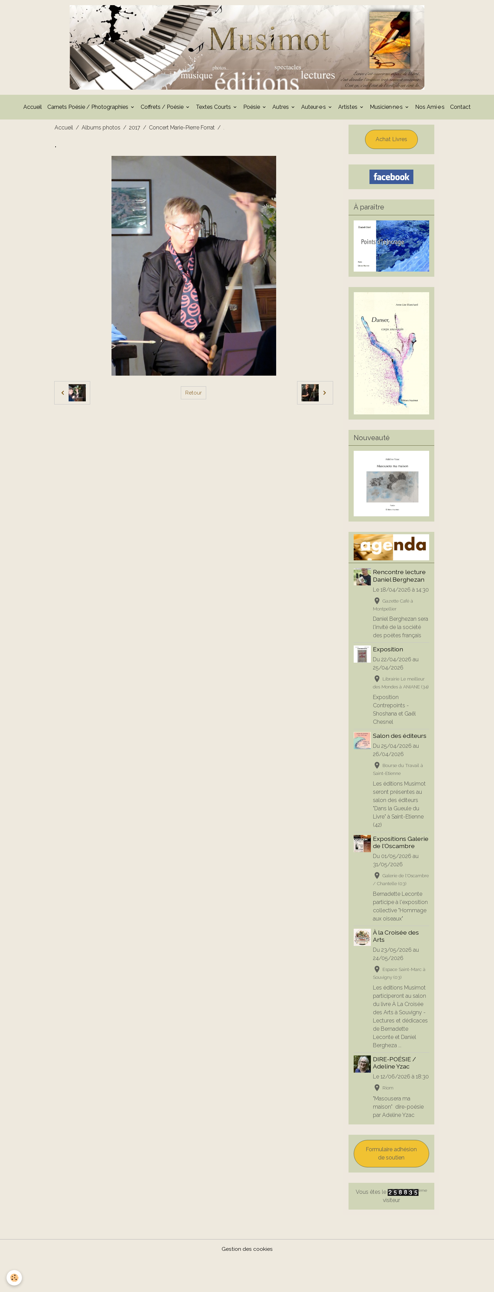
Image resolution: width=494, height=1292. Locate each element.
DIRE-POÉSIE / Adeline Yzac (395, 1088)
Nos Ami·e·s (430, 109)
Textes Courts (214, 109)
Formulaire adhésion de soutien (391, 1186)
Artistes (348, 109)
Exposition (389, 659)
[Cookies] (14, 1277)
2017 (134, 129)
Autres (281, 109)
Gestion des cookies (247, 1282)
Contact (460, 109)
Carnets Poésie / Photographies (88, 109)
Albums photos (101, 129)
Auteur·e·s (314, 109)
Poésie (252, 109)
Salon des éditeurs (400, 753)
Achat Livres (391, 141)
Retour (193, 394)
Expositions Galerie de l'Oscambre (401, 860)
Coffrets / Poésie (163, 109)
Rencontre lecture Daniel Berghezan (400, 578)
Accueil (32, 109)
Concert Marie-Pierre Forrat (182, 129)
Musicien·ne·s (387, 109)
